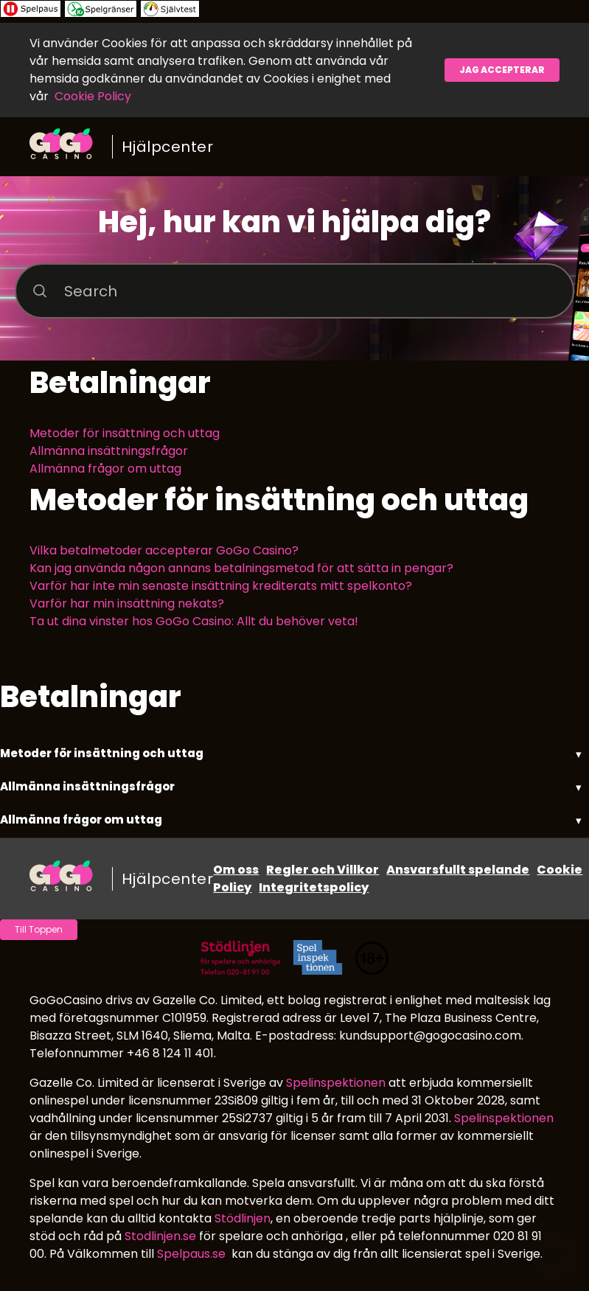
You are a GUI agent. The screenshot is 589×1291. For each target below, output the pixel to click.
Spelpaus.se (191, 1253)
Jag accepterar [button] (502, 69)
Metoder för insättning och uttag (124, 433)
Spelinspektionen (336, 1082)
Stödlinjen (243, 1218)
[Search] (294, 291)
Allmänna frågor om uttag (105, 468)
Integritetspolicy (314, 887)
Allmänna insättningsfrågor (108, 450)
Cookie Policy (93, 96)
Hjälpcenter (168, 146)
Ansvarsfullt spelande (457, 869)
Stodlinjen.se (160, 1236)
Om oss (236, 869)
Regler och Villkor (322, 869)
